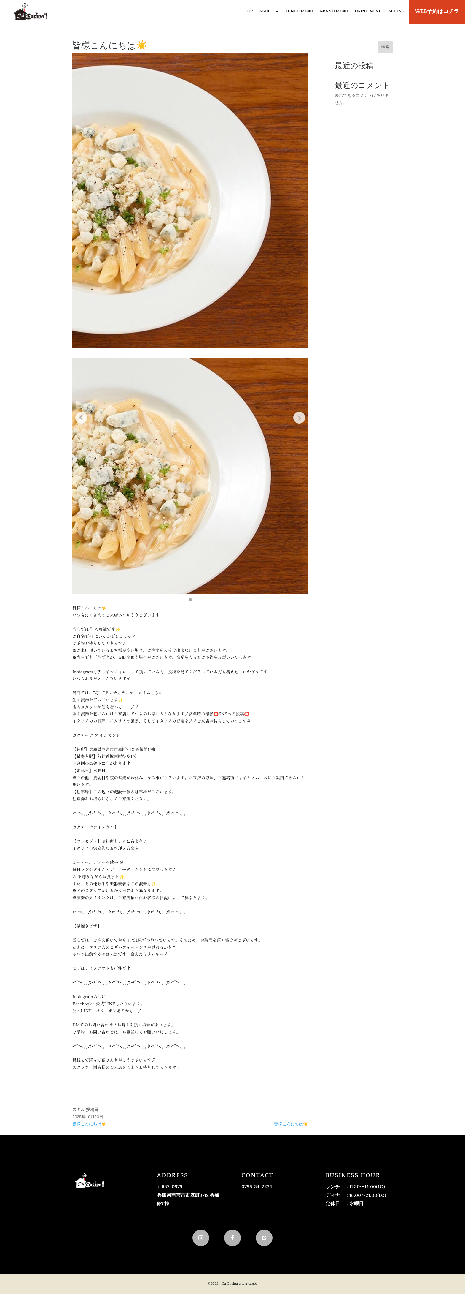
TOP (249, 11)
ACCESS (396, 11)
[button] (190, 599)
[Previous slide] (81, 418)
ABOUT (266, 11)
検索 (385, 46)
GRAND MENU (334, 11)
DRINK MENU (368, 11)
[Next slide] (299, 418)
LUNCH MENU (299, 11)
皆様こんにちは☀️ (89, 1123)
